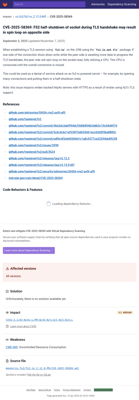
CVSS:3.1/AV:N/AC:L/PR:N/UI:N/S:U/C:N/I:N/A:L (39, 319)
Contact (87, 390)
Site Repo (31, 390)
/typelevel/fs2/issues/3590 (34, 145)
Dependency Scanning (122, 4)
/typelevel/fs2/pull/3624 (32, 152)
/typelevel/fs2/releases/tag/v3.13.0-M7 (42, 165)
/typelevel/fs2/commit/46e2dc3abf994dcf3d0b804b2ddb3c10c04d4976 (63, 125)
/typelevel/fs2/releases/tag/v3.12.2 (39, 158)
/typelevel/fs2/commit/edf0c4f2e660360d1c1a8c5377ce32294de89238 (63, 138)
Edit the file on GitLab (38, 374)
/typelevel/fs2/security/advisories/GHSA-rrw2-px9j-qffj (52, 171)
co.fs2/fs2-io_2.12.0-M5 (30, 16)
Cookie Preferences (103, 390)
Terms (57, 390)
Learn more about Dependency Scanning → (29, 250)
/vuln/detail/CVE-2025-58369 (36, 178)
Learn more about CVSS (23, 326)
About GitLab (44, 390)
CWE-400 (12, 347)
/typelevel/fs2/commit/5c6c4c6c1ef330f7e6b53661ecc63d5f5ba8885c (62, 132)
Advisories (98, 4)
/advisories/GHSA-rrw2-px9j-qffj (37, 112)
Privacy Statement (72, 390)
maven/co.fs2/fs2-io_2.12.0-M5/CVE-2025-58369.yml (42, 368)
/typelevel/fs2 (25, 119)
